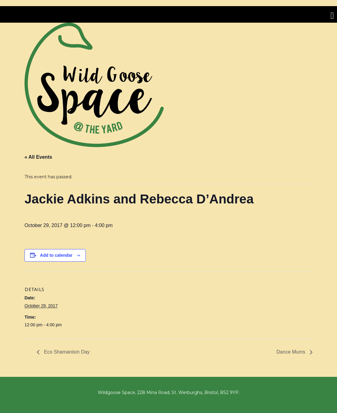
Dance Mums (291, 351)
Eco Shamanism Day (66, 351)
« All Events (38, 157)
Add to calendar (56, 255)
